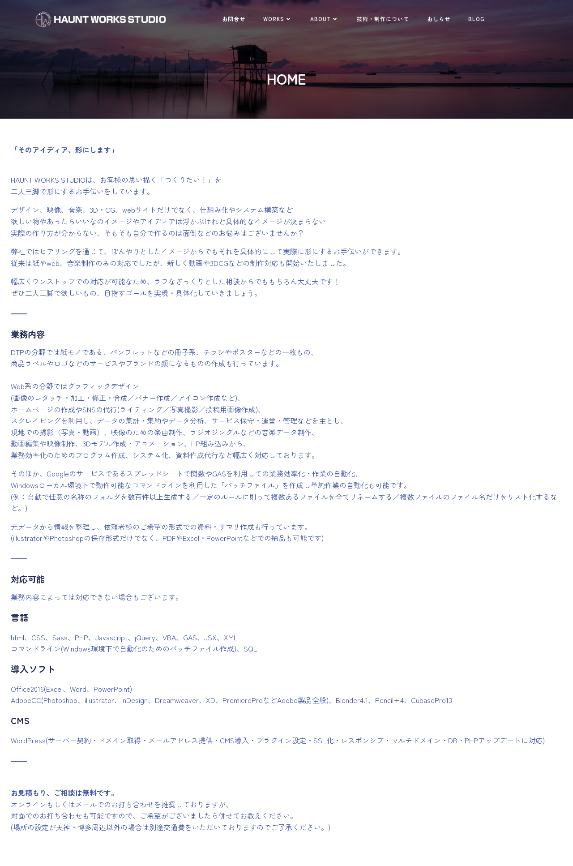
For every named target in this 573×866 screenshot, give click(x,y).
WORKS (277, 18)
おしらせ (438, 18)
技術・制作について (383, 18)
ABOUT (324, 18)
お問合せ (233, 18)
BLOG (476, 18)
